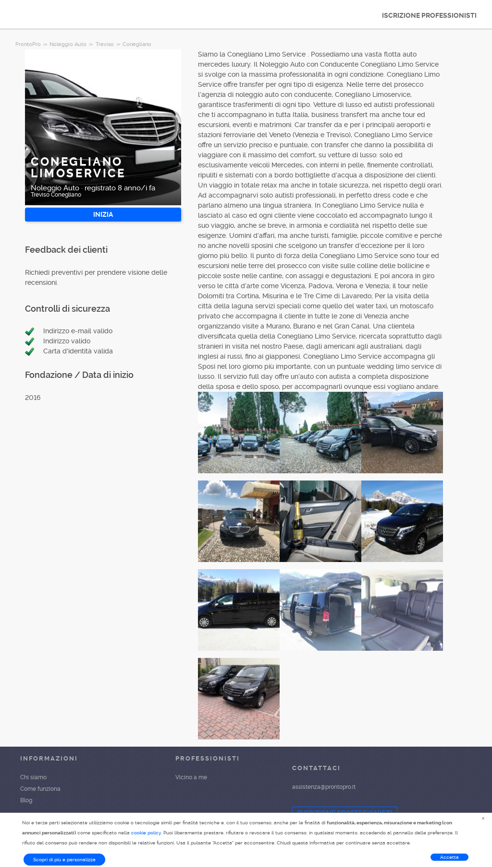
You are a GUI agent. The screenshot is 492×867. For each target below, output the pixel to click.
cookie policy (146, 832)
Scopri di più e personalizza (64, 859)
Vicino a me (191, 777)
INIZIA (103, 214)
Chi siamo (33, 777)
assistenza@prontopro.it (324, 787)
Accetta (449, 857)
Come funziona (40, 788)
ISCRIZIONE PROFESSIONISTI (429, 15)
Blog (26, 800)
